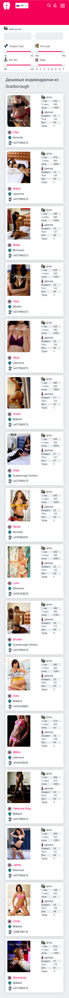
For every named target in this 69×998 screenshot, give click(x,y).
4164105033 (20, 762)
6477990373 (20, 142)
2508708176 (20, 932)
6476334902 (20, 706)
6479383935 (20, 537)
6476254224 (20, 593)
